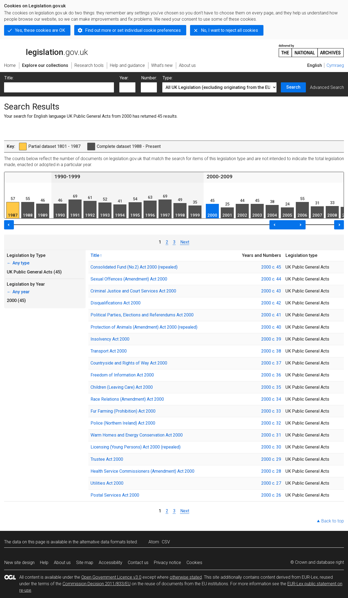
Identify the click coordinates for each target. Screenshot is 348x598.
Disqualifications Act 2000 (116, 303)
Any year (18, 291)
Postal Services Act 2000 (115, 495)
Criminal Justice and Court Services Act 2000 (133, 291)
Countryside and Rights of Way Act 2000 (129, 363)
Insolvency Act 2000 (110, 339)
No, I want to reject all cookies (229, 30)
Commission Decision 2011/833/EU (96, 583)
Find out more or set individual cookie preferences (133, 30)
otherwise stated (186, 577)
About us (62, 562)
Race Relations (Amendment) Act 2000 (127, 399)
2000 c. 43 (271, 291)
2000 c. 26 (271, 495)
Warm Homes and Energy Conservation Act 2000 (137, 435)
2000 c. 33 (271, 411)
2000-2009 (219, 176)
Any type (18, 263)
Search (293, 87)
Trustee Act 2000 (107, 459)
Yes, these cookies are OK (40, 30)
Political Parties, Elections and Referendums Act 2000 (142, 314)
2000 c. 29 (271, 459)
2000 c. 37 (271, 363)
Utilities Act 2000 (107, 483)
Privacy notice (167, 562)
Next (184, 242)
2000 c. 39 (271, 339)
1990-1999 (67, 176)
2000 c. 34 (271, 399)
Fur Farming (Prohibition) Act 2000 (123, 411)
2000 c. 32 (271, 423)
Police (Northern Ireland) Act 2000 (123, 423)
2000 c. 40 (271, 327)
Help (44, 562)
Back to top (332, 521)
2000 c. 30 (271, 447)
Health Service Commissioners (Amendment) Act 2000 (142, 471)
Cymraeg (335, 65)
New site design (19, 562)
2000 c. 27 (271, 483)
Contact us (138, 562)
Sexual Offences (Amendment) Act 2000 (129, 279)
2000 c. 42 (271, 303)
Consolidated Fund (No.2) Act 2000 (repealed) (134, 267)
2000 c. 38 (271, 351)
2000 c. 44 (271, 279)
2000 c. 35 (271, 387)
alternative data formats (103, 541)
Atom (153, 541)
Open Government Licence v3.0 (111, 577)
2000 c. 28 (271, 471)
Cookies (194, 562)
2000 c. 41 (271, 314)
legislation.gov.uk (46, 50)
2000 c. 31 (271, 435)
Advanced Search (327, 87)
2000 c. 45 (271, 267)
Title (95, 255)
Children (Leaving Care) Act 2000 (122, 387)
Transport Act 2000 (109, 351)
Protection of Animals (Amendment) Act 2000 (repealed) (144, 327)
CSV (166, 541)
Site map (84, 562)
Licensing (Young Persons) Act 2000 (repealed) (136, 447)
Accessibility (110, 562)
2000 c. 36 (271, 375)
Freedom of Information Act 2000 (122, 375)
